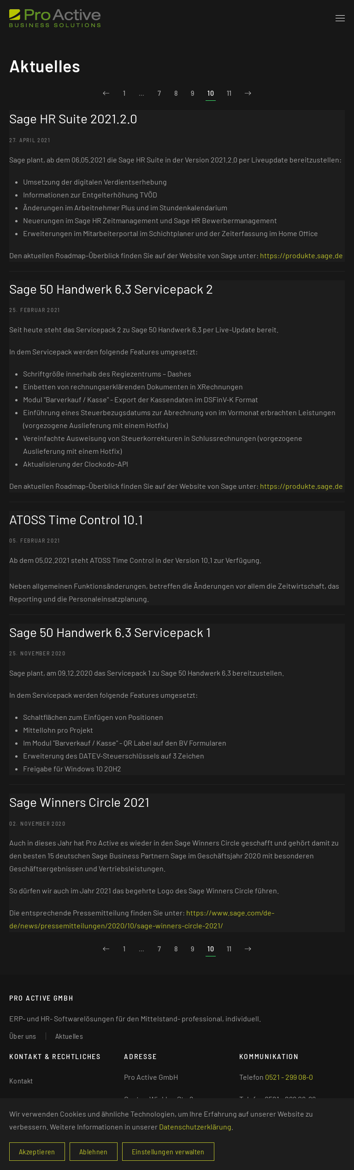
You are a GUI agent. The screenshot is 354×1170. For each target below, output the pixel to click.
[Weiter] (248, 93)
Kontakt (21, 1080)
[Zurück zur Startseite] (54, 18)
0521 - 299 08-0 (289, 1076)
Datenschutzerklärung (195, 1126)
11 (229, 92)
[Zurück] (106, 93)
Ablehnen (93, 1151)
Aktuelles (69, 1035)
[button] (340, 18)
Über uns (22, 1035)
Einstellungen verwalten (168, 1151)
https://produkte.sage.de (301, 255)
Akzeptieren (37, 1151)
